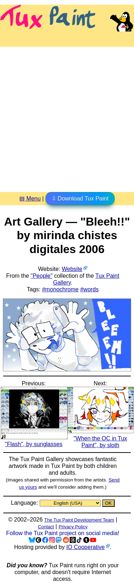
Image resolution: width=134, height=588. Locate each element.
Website (72, 269)
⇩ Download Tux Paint (80, 199)
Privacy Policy (73, 526)
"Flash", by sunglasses (34, 440)
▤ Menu (29, 199)
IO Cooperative (85, 547)
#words (89, 289)
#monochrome (60, 289)
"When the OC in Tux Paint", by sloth (101, 438)
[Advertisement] (67, 117)
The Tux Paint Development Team (79, 520)
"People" (42, 276)
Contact (46, 526)
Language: (25, 503)
